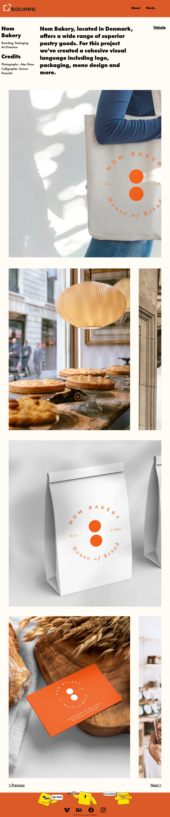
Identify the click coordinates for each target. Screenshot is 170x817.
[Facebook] (91, 810)
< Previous (17, 785)
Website (159, 28)
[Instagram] (103, 810)
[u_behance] (78, 810)
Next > (156, 785)
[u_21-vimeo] (66, 810)
